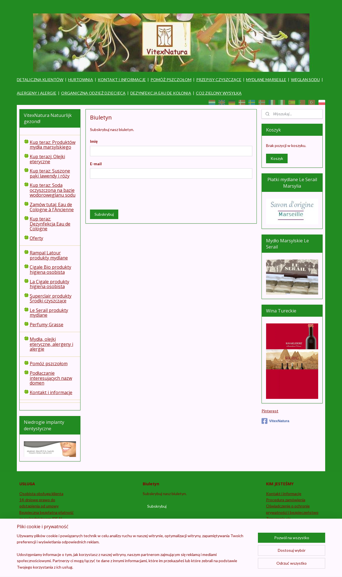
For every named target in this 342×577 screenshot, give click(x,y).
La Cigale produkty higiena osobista (49, 284)
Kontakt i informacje (51, 392)
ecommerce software (193, 567)
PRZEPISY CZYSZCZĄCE (218, 79)
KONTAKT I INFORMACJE (122, 79)
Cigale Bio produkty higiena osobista (50, 269)
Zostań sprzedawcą (36, 531)
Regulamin (275, 524)
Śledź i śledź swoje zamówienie (45, 524)
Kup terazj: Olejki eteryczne (47, 159)
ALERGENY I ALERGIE (36, 93)
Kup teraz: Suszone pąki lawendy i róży (50, 173)
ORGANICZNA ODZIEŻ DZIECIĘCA (93, 93)
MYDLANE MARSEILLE (266, 79)
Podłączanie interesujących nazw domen (51, 378)
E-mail (95, 163)
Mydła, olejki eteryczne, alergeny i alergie (51, 344)
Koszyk (277, 158)
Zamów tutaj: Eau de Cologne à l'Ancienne (52, 207)
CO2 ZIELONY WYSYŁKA (219, 93)
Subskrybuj (104, 214)
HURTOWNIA (80, 79)
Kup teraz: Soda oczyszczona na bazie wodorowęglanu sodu (52, 190)
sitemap (164, 567)
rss (174, 567)
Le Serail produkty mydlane (49, 312)
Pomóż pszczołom (49, 363)
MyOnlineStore (240, 567)
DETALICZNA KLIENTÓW (40, 79)
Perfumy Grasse (46, 324)
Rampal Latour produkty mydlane (49, 255)
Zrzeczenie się (278, 518)
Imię (93, 141)
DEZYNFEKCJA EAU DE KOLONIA (160, 93)
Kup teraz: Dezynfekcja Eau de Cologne (50, 224)
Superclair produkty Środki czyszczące (50, 298)
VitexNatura (275, 421)
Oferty (36, 238)
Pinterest (270, 410)
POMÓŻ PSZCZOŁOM (171, 79)
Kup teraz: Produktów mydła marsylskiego (52, 144)
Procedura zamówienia (285, 499)
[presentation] (132, 194)
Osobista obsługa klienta (41, 493)
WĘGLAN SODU (305, 79)
